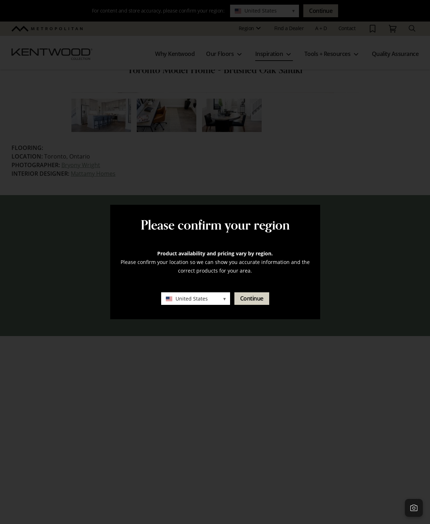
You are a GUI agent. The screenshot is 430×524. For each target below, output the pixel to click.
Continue (251, 298)
